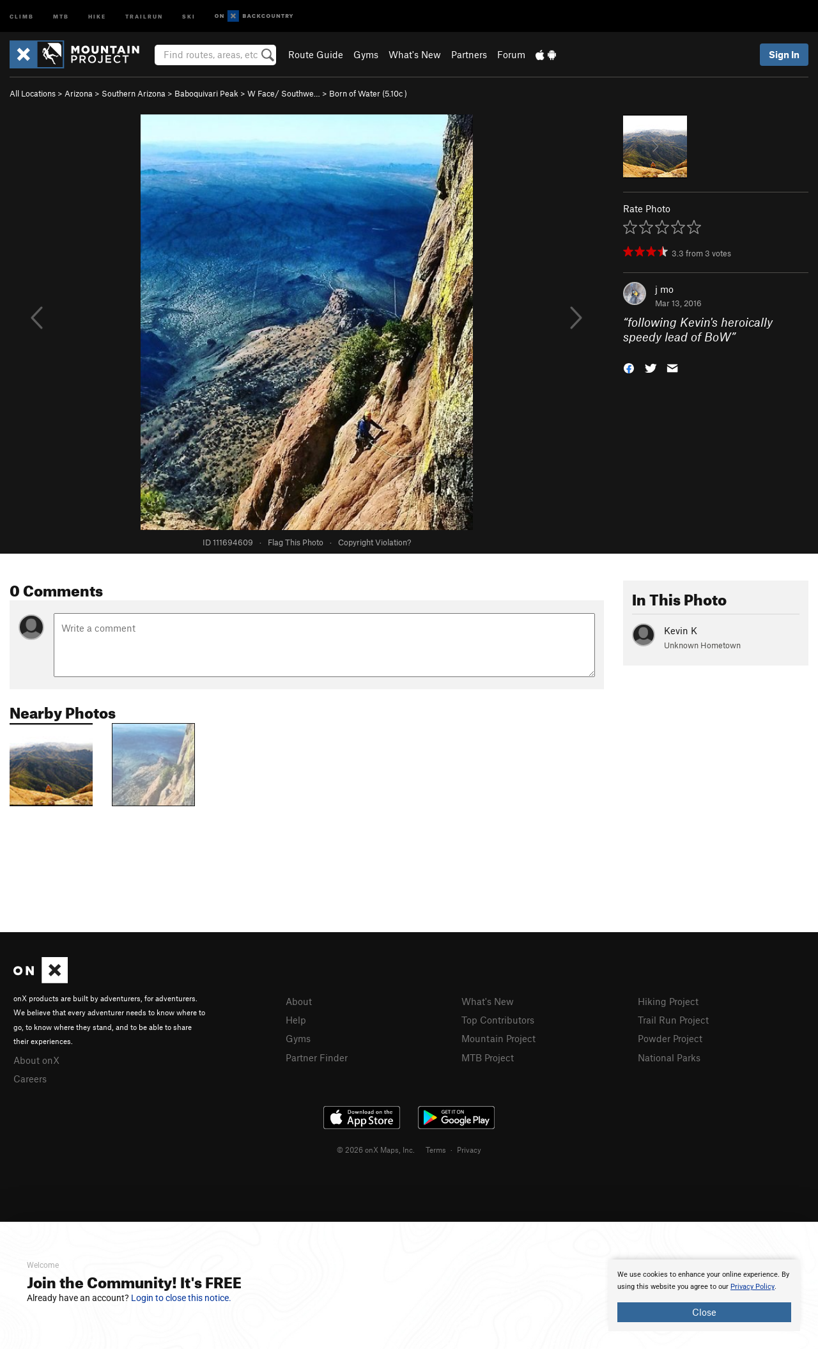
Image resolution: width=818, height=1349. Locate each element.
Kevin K (680, 630)
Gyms (365, 54)
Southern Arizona (134, 93)
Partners (469, 54)
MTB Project (487, 1057)
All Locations (33, 93)
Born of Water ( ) (368, 93)
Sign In (784, 54)
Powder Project (670, 1038)
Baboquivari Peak (206, 93)
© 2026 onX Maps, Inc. (376, 1149)
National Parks (669, 1057)
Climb (22, 16)
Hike (97, 16)
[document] (704, 1295)
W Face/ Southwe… (283, 93)
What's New (415, 54)
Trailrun (144, 16)
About (299, 1001)
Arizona (79, 93)
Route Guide (315, 54)
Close (704, 1312)
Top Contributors (497, 1019)
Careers (30, 1078)
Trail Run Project (673, 1019)
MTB (61, 16)
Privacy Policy (752, 1287)
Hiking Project (668, 1001)
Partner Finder (317, 1057)
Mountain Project (498, 1038)
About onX (36, 1060)
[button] (629, 366)
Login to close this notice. (181, 1298)
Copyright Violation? (374, 542)
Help (296, 1019)
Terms (436, 1149)
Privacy (469, 1149)
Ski (189, 16)
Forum (511, 54)
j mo (664, 289)
